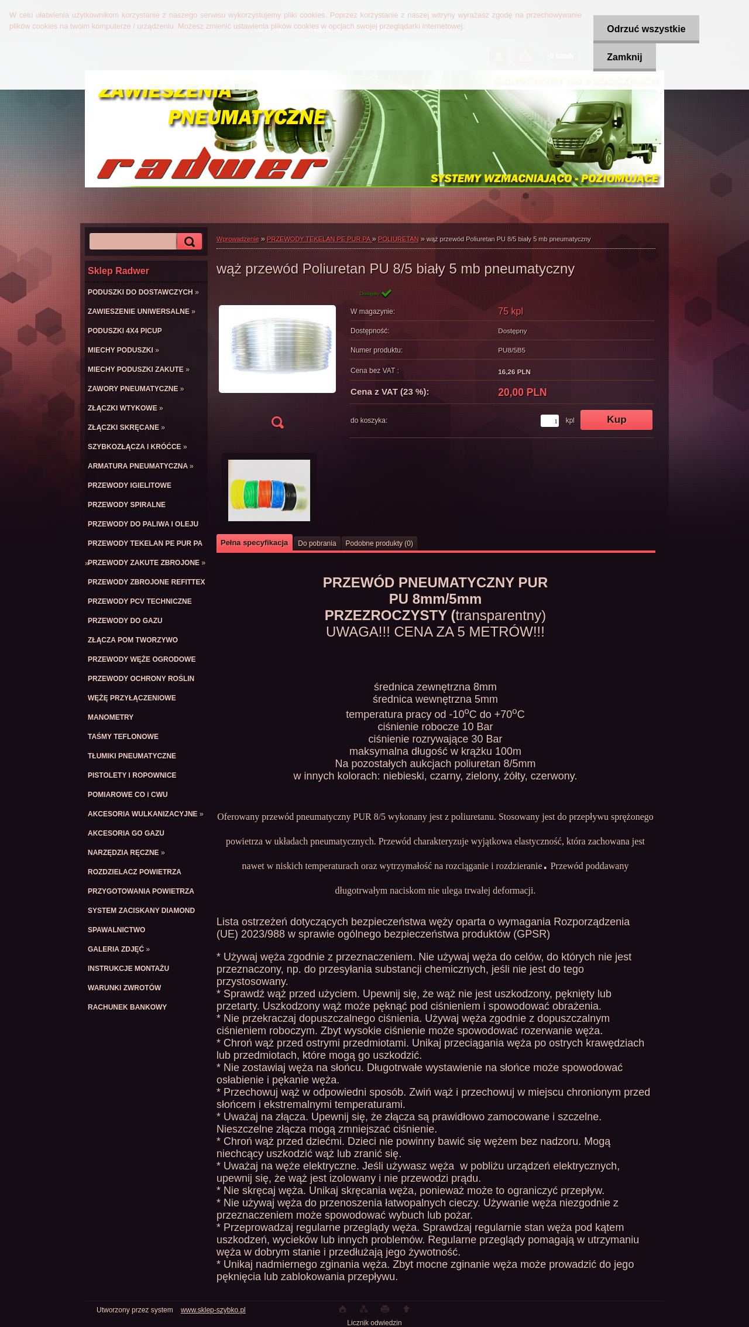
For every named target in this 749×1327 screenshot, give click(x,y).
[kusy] (550, 421)
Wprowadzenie (238, 238)
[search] (187, 241)
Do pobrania (317, 543)
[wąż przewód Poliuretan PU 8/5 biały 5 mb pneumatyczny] (277, 362)
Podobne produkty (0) (379, 543)
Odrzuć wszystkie (644, 29)
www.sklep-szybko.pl (213, 1310)
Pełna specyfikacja (254, 542)
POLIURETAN (398, 238)
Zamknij (622, 57)
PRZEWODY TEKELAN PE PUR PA (319, 238)
